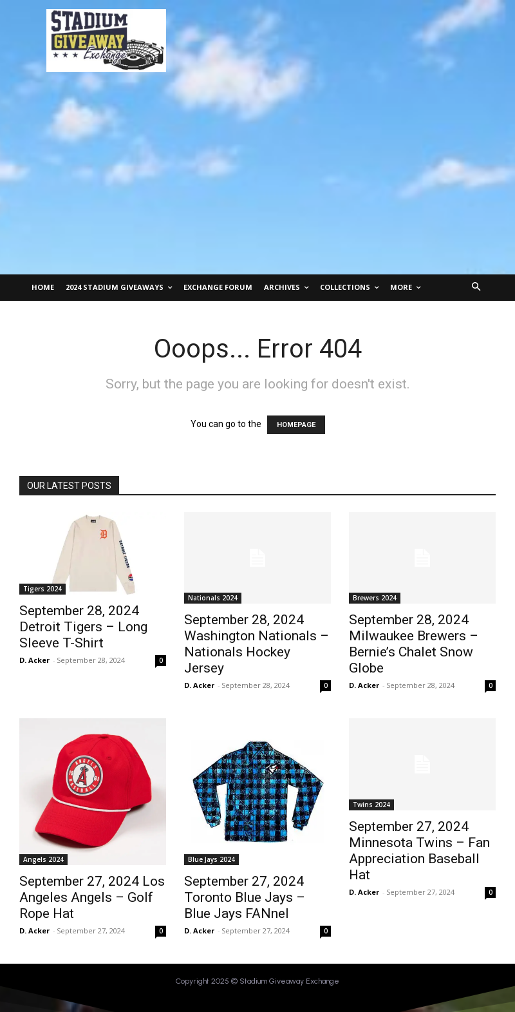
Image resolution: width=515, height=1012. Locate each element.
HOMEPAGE (296, 425)
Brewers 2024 (375, 597)
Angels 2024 (43, 859)
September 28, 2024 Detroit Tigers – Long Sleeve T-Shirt (83, 627)
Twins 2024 (371, 804)
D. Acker (34, 660)
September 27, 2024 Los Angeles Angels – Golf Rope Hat (92, 897)
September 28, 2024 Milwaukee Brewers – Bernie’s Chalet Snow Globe (413, 644)
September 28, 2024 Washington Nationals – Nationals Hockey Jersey (256, 644)
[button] (477, 287)
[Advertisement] (257, 178)
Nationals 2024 (213, 597)
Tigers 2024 (42, 588)
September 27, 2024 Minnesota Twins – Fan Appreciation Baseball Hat (419, 851)
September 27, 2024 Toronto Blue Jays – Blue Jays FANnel (244, 897)
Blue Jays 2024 (211, 859)
